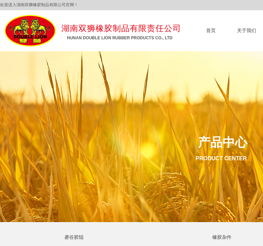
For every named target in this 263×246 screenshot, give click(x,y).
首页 (211, 30)
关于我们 (246, 30)
